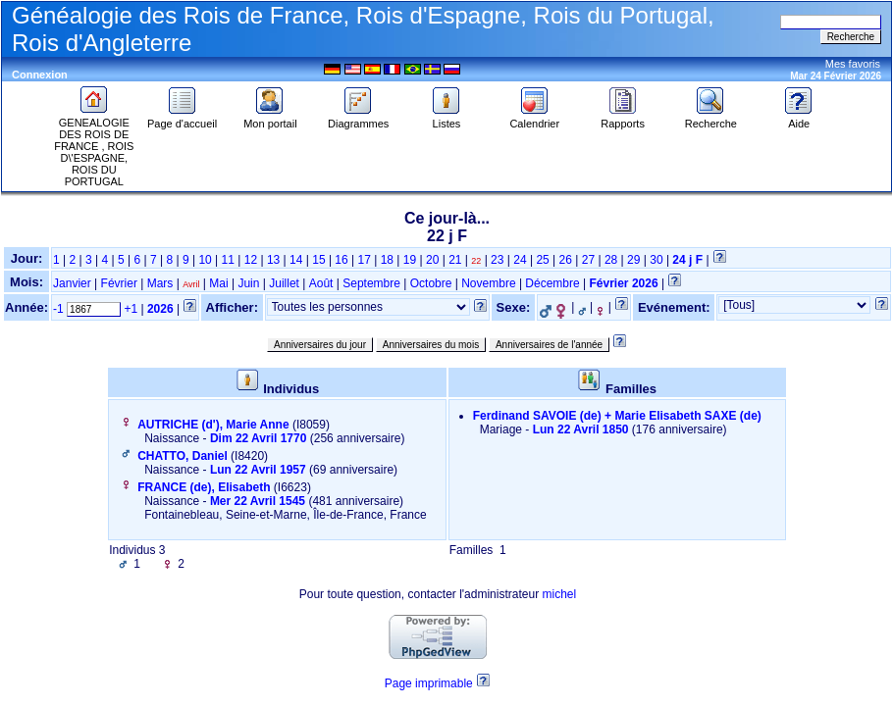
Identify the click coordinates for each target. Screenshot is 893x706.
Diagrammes (358, 118)
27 (588, 260)
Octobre (431, 283)
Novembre (488, 283)
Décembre (552, 283)
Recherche (711, 118)
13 (273, 260)
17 (364, 260)
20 (432, 260)
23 (497, 260)
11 (228, 260)
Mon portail (269, 118)
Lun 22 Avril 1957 (258, 470)
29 (633, 260)
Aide (798, 118)
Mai (218, 283)
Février (119, 283)
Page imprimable (429, 683)
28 (610, 260)
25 (542, 260)
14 (295, 260)
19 (409, 260)
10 (204, 260)
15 (318, 260)
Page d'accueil (182, 118)
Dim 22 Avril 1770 (258, 438)
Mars (160, 283)
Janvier (72, 283)
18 (387, 260)
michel (559, 594)
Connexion (40, 74)
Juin (248, 283)
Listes (446, 118)
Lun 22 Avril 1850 (581, 429)
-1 (58, 309)
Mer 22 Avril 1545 (257, 501)
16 (341, 260)
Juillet (284, 283)
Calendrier (534, 118)
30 (656, 260)
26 (565, 260)
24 (519, 260)
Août (321, 283)
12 (250, 260)
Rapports (623, 118)
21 (454, 260)
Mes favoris (852, 64)
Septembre (371, 283)
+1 (130, 309)
